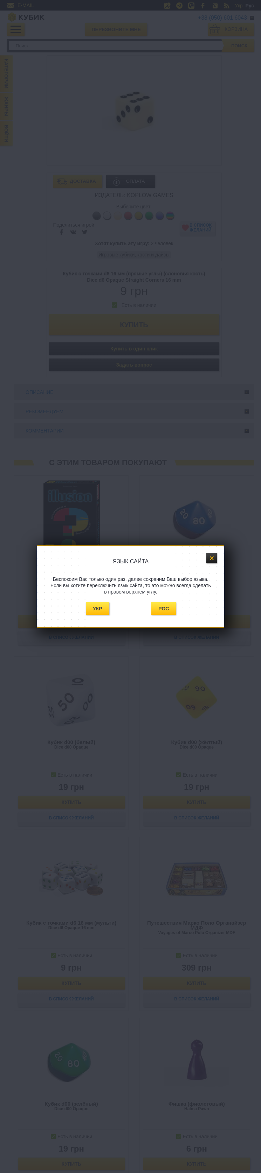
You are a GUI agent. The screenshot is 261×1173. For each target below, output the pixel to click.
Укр (97, 608)
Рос (163, 608)
